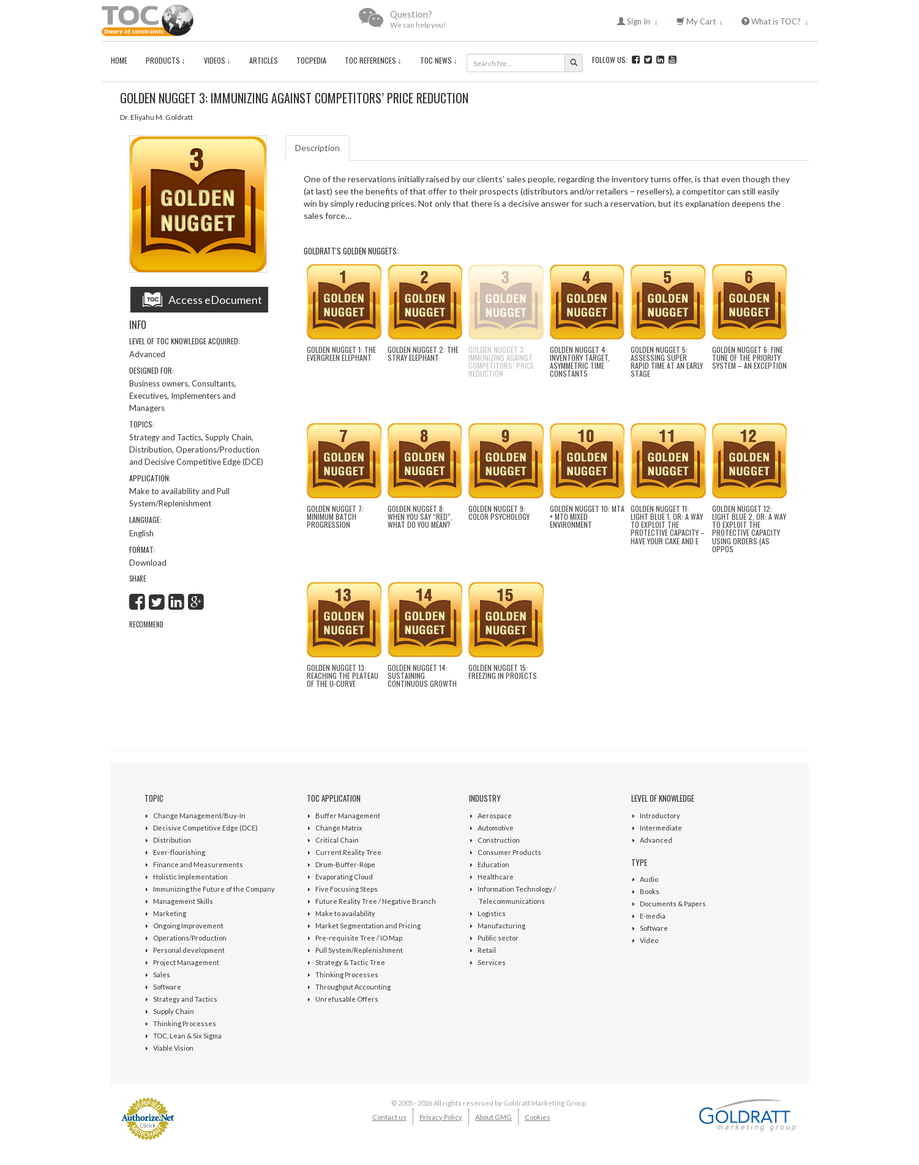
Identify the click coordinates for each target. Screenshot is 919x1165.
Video (649, 940)
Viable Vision (173, 1048)
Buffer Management (347, 815)
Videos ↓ (217, 60)
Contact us (389, 1117)
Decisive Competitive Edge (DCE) (205, 828)
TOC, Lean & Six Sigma (187, 1036)
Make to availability (345, 913)
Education (493, 864)
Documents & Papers (673, 904)
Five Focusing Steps (346, 889)
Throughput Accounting (353, 987)
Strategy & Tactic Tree (350, 962)
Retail (487, 950)
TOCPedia (311, 60)
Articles (263, 60)
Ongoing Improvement (188, 926)
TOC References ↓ (373, 60)
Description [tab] (317, 147)
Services (492, 962)
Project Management (186, 962)
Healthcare (496, 877)
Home (119, 60)
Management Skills (183, 901)
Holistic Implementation (190, 877)
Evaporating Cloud (344, 877)
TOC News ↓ (438, 60)
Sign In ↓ (637, 21)
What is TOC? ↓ (775, 21)
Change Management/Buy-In (199, 815)
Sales (161, 974)
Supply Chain (173, 1011)
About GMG (493, 1117)
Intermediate (661, 828)
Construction (499, 840)
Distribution (172, 840)
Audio (649, 879)
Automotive (496, 828)
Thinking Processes (184, 1023)
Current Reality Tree (348, 852)
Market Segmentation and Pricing (368, 926)
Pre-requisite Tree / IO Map (358, 938)
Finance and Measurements (198, 864)
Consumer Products (509, 852)
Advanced (656, 840)
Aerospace (495, 815)
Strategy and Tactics (185, 999)
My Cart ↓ (700, 21)
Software (167, 987)
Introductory (660, 815)
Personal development (189, 950)
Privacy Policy (440, 1117)
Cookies (537, 1117)
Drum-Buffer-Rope (345, 864)
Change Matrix (338, 828)
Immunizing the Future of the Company (214, 889)
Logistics (492, 913)
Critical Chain (337, 840)
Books (649, 891)
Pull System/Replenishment (359, 950)
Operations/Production (190, 938)
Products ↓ (166, 60)
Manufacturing (501, 926)
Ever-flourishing (179, 852)
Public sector (498, 938)
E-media (653, 916)
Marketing (169, 913)
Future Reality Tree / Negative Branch (375, 901)
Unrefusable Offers (346, 999)
